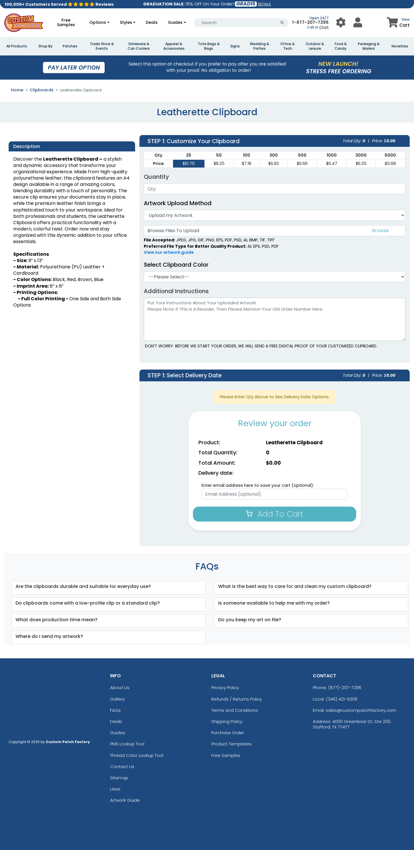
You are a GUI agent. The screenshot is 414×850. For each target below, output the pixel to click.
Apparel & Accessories (174, 46)
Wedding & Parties (259, 46)
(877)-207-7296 (344, 687)
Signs (235, 46)
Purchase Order (227, 733)
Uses (115, 789)
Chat (324, 27)
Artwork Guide (125, 800)
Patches (70, 46)
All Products (16, 46)
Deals (152, 22)
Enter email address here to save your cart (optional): (258, 485)
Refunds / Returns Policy (236, 699)
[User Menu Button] (341, 22)
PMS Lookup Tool (127, 744)
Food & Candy (341, 46)
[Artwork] (274, 215)
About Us (119, 687)
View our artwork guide (169, 252)
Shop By (46, 46)
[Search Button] (282, 22)
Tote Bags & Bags (209, 46)
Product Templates (231, 744)
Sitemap (119, 778)
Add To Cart (274, 514)
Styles (126, 22)
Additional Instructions (176, 291)
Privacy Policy (225, 687)
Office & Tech (287, 46)
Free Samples (66, 22)
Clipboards (41, 90)
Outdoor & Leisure (315, 46)
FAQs (115, 710)
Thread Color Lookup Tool (136, 755)
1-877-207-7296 (310, 22)
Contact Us (122, 767)
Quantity (156, 177)
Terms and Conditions (234, 710)
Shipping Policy (226, 721)
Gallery (117, 699)
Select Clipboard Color (176, 265)
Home (17, 90)
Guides (175, 22)
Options (97, 22)
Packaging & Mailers (368, 46)
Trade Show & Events (102, 46)
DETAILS (264, 4)
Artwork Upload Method (178, 203)
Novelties (400, 46)
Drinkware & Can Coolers (139, 46)
